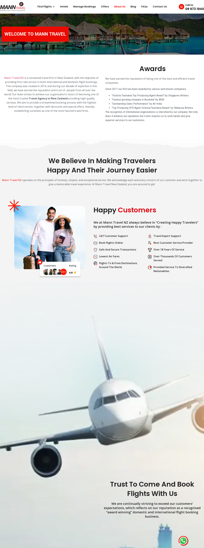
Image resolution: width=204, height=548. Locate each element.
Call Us (189, 5)
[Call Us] (180, 7)
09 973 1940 (194, 9)
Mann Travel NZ (14, 78)
